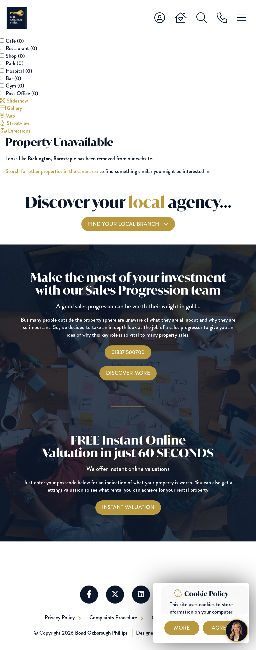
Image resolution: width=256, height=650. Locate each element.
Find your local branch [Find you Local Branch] (124, 232)
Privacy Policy (60, 617)
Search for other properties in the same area (51, 171)
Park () (14, 63)
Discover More (128, 373)
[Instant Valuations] (128, 507)
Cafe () (15, 41)
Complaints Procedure (113, 617)
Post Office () (22, 93)
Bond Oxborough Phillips (101, 633)
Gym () (15, 86)
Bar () (13, 78)
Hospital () (19, 71)
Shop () (15, 56)
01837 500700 (128, 352)
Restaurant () (21, 48)
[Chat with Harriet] (236, 630)
